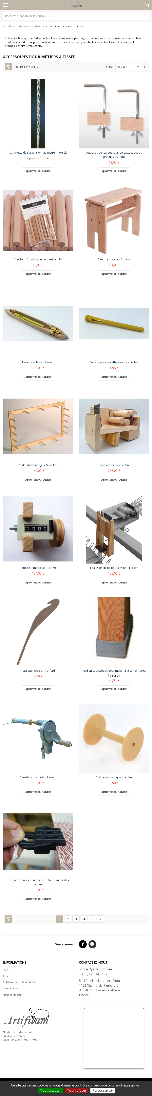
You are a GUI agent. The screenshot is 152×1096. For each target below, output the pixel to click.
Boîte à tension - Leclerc (114, 465)
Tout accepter (50, 1090)
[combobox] (76, 16)
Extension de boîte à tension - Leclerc (114, 568)
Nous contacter (12, 995)
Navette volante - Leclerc (38, 362)
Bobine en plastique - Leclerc (114, 777)
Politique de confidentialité (19, 982)
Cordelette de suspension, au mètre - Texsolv (38, 152)
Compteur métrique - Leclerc (38, 568)
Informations (10, 988)
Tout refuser (76, 1090)
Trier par (108, 66)
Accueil (7, 26)
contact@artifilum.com (95, 969)
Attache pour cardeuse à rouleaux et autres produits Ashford (114, 155)
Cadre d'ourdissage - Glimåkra (38, 465)
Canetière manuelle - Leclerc (38, 777)
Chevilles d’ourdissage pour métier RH (38, 259)
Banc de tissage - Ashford (114, 259)
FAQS (6, 970)
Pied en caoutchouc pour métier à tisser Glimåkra (114, 670)
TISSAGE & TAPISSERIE (28, 26)
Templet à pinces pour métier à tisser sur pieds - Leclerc (38, 882)
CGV (5, 976)
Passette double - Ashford (38, 670)
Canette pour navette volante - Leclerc (114, 362)
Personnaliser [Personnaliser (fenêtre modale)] (102, 1090)
